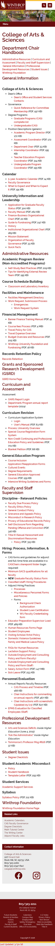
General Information (14, 66)
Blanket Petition (17, 449)
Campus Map (27, 917)
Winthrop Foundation (14, 72)
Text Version (44, 920)
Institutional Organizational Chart (26, 229)
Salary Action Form (18, 669)
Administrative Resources (16, 59)
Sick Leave (14, 672)
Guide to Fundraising (19, 222)
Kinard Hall (14, 857)
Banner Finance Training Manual (25, 319)
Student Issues (39, 69)
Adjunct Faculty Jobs (14, 836)
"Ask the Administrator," (20, 735)
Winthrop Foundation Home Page (20, 808)
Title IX (44, 927)
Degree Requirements (20, 471)
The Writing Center (13, 833)
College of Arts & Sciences (17, 854)
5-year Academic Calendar (23, 179)
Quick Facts (14, 247)
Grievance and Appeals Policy (24, 513)
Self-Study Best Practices (22, 268)
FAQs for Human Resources (23, 647)
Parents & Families (10, 917)
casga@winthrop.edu (15, 869)
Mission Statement (18, 236)
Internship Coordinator (26, 150)
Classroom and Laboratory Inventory (28, 286)
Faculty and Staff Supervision (33, 62)
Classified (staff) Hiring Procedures (27, 582)
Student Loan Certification (34, 610)
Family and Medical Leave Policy (26, 642)
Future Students (10, 915)
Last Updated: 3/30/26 (11, 944)
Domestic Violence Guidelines (24, 638)
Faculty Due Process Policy (23, 503)
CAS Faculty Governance (16, 823)
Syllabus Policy (10, 797)
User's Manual (21, 424)
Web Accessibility (44, 922)
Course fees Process (19, 326)
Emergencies (21, 304)
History (12, 226)
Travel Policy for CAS (19, 330)
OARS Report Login (18, 399)
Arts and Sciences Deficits (22, 728)
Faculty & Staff (11, 924)
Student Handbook (18, 772)
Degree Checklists (18, 757)
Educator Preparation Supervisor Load (29, 620)
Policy (17, 542)
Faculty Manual (16, 212)
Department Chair (23, 146)
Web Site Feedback (44, 924)
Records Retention (12, 359)
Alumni (10, 922)
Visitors (11, 920)
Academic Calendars (14, 820)
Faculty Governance (19, 182)
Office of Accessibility (28, 927)
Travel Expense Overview (22, 333)
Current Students (11, 927)
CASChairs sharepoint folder (23, 564)
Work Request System (26, 308)
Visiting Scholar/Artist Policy (24, 635)
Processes (19, 589)
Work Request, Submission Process (27, 301)
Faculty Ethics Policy (19, 506)
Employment (27, 920)
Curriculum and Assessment (16, 386)
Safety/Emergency (27, 922)
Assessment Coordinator (27, 139)
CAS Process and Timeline (28, 687)
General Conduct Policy (21, 510)
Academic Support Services (17, 787)
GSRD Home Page (12, 379)
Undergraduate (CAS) (26, 125)
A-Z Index (44, 915)
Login (17, 421)
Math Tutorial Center (14, 829)
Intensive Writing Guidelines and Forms (29, 481)
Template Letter (17, 775)
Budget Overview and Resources (26, 337)
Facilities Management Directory (26, 297)
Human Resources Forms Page (25, 627)
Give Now (28, 924)
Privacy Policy (44, 917)
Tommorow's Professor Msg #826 (26, 742)
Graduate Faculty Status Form (31, 578)
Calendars (27, 915)
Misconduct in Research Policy (25, 517)
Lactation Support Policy (22, 651)
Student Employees (19, 631)
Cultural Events (16, 467)
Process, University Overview (24, 428)
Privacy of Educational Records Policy (29, 520)
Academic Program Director (29, 132)
